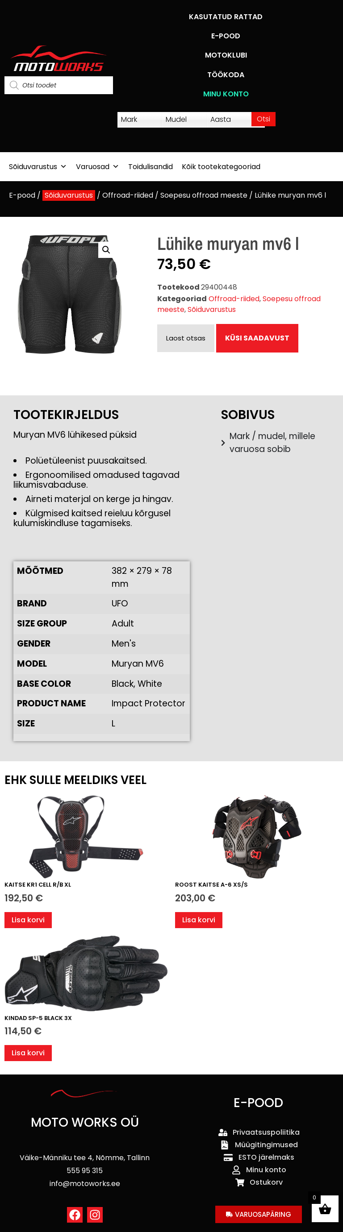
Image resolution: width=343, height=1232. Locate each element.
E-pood (22, 195)
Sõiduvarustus (38, 167)
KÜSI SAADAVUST (257, 338)
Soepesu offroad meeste (203, 195)
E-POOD (225, 36)
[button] (106, 250)
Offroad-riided (127, 195)
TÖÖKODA (225, 75)
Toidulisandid (150, 167)
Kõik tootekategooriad (221, 167)
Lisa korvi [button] (28, 920)
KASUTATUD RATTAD (226, 17)
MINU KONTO (226, 94)
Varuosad (97, 167)
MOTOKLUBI (226, 55)
